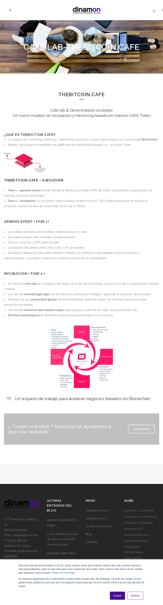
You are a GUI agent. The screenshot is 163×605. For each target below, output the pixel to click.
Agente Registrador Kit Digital (61, 522)
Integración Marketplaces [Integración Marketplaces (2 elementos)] (133, 549)
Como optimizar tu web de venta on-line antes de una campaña (62, 539)
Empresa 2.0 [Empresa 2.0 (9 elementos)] (133, 528)
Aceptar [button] (117, 595)
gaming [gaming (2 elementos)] (142, 540)
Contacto (92, 542)
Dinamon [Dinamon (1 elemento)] (130, 516)
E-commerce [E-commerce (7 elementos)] (148, 516)
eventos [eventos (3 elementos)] (129, 540)
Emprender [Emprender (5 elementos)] (145, 522)
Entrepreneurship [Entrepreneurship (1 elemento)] (136, 534)
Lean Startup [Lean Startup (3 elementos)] (133, 558)
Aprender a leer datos (61, 553)
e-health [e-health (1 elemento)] (130, 522)
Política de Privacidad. (63, 572)
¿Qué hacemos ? (96, 518)
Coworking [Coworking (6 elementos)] (145, 510)
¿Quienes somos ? (98, 510)
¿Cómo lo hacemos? (99, 526)
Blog (89, 534)
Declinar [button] (135, 595)
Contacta (141, 428)
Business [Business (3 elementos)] (130, 510)
